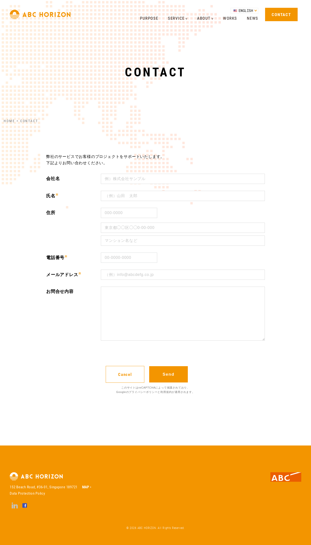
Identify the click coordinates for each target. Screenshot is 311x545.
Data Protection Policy (27, 493)
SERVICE (176, 18)
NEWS (252, 18)
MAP (85, 486)
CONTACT (281, 14)
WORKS (230, 18)
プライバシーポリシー (143, 392)
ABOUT (204, 18)
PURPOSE (149, 18)
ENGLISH (246, 10)
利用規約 (166, 392)
